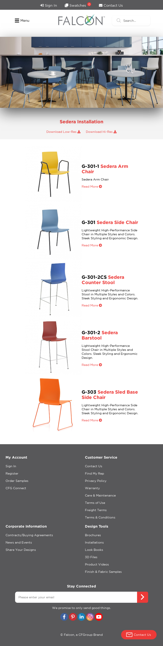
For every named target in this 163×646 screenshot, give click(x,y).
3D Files (91, 557)
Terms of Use (95, 503)
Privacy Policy (95, 481)
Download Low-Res (63, 132)
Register (12, 473)
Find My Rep (94, 473)
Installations (94, 542)
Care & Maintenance (100, 495)
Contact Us (111, 5)
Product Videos (97, 564)
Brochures (93, 535)
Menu (22, 20)
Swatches (78, 4)
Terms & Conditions (100, 517)
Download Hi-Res (101, 132)
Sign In (48, 5)
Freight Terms (96, 510)
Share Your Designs (21, 550)
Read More (92, 186)
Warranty (92, 488)
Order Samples (17, 481)
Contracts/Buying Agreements (29, 535)
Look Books (94, 550)
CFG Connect (16, 488)
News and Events (19, 542)
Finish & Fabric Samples (103, 571)
